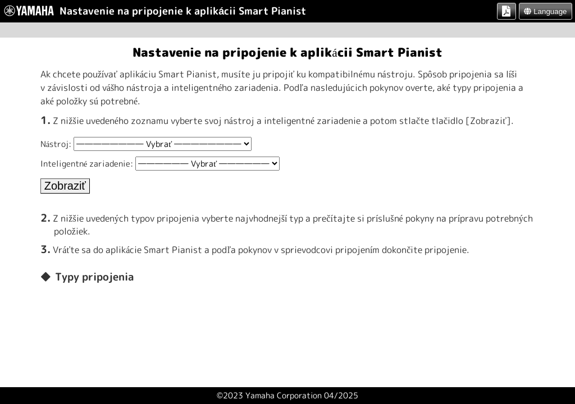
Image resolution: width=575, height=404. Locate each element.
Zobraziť (65, 186)
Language (545, 11)
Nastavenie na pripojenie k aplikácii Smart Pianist (287, 52)
